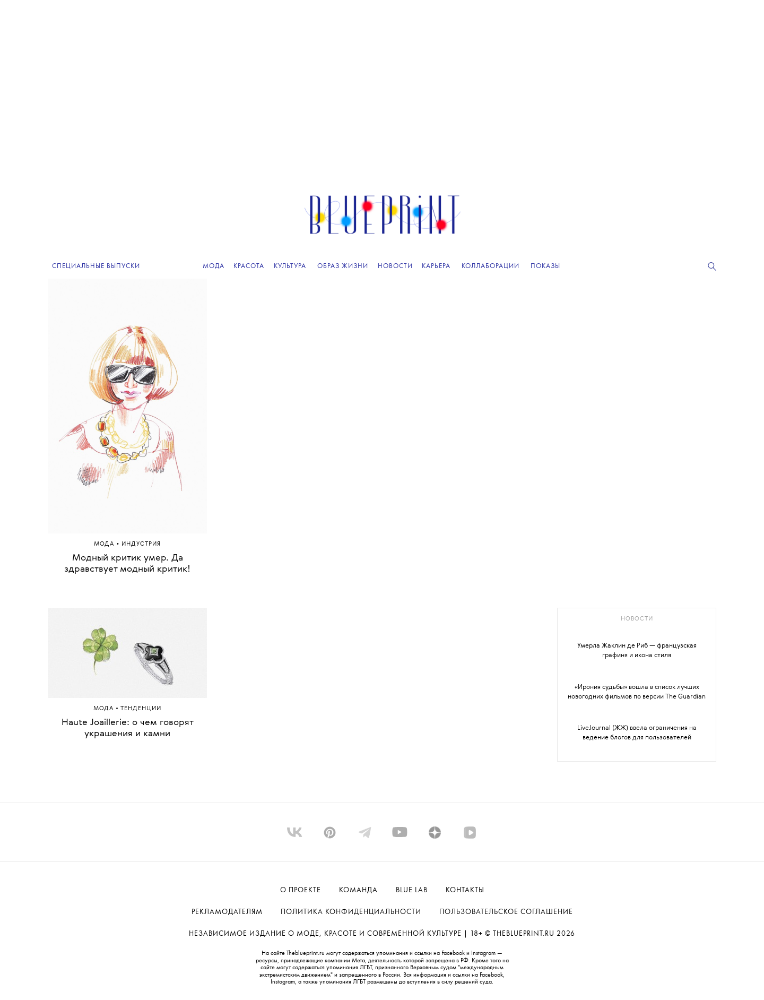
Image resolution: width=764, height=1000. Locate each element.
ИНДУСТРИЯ (141, 544)
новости (637, 619)
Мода (105, 544)
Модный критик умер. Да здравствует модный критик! (127, 564)
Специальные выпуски (96, 266)
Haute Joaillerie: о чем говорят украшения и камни (128, 728)
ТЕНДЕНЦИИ (140, 709)
